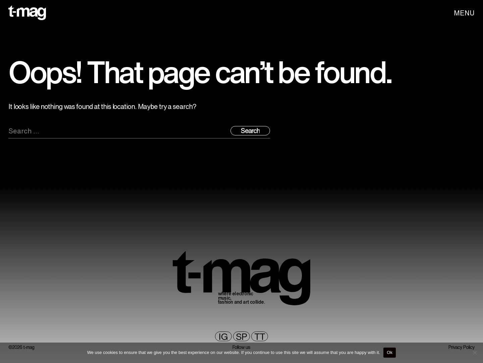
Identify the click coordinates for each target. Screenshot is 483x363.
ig (223, 336)
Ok (389, 352)
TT (259, 336)
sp (241, 336)
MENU (464, 12)
